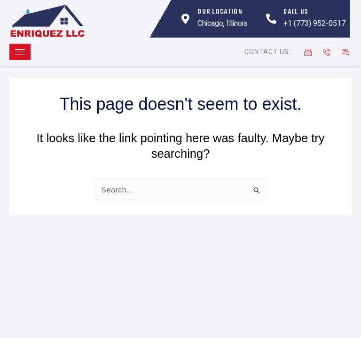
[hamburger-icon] (20, 52)
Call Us (295, 12)
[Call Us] (271, 19)
